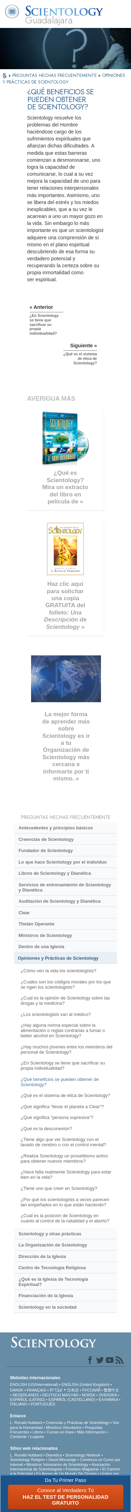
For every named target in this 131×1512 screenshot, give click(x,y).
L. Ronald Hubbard (26, 1422)
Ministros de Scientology (45, 935)
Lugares (37, 1436)
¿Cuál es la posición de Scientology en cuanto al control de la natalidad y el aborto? (65, 1218)
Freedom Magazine (82, 1469)
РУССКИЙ (91, 1390)
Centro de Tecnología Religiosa (52, 1267)
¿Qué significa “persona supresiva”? (57, 1117)
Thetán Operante (36, 923)
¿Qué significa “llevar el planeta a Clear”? (62, 1106)
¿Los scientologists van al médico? (56, 1014)
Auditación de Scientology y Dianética (60, 901)
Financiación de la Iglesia (46, 1295)
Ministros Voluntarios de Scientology (57, 1464)
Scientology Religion (27, 1460)
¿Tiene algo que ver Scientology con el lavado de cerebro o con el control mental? (63, 1142)
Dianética (54, 1455)
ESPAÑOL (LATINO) (27, 1399)
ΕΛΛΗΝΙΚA (108, 1399)
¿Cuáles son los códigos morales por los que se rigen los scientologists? (66, 984)
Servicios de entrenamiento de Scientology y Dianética (65, 887)
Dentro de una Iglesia (41, 946)
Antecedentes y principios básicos (56, 827)
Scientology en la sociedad (48, 1307)
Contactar (18, 1436)
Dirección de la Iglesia (42, 1256)
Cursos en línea (60, 1432)
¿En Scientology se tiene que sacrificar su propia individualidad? (63, 1065)
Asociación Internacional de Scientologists (60, 1466)
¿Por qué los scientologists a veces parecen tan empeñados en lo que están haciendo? (65, 1202)
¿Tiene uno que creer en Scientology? (59, 1188)
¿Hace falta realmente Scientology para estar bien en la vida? (66, 1174)
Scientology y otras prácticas (50, 1233)
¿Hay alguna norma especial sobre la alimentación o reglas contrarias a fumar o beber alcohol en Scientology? (63, 1030)
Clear (24, 912)
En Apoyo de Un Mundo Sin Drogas (66, 1473)
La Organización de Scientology (53, 1245)
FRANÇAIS (36, 1390)
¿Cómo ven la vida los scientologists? (58, 970)
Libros (38, 1432)
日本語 (73, 1390)
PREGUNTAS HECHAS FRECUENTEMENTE (55, 75)
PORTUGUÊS (43, 1404)
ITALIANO (18, 1404)
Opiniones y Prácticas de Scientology (58, 958)
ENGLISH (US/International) (34, 1384)
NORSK (88, 1395)
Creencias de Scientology (46, 839)
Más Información (91, 1432)
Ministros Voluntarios (64, 1427)
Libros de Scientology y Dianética (55, 873)
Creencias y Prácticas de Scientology (77, 1422)
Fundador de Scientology (46, 850)
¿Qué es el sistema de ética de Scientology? (65, 1095)
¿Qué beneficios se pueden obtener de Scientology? (60, 1082)
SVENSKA (108, 1395)
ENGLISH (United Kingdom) (85, 1384)
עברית (56, 1390)
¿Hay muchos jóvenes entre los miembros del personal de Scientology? (66, 1049)
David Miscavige (62, 1460)
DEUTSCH (51, 1395)
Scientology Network (82, 1455)
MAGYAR (70, 1395)
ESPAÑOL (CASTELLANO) (72, 1399)
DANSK (16, 1390)
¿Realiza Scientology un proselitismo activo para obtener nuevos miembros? (64, 1158)
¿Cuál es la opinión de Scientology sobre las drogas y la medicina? (65, 1000)
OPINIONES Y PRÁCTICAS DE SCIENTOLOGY (64, 78)
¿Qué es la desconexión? (46, 1128)
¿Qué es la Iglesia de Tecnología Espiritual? (53, 1282)
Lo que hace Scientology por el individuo (63, 862)
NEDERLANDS (26, 1395)
